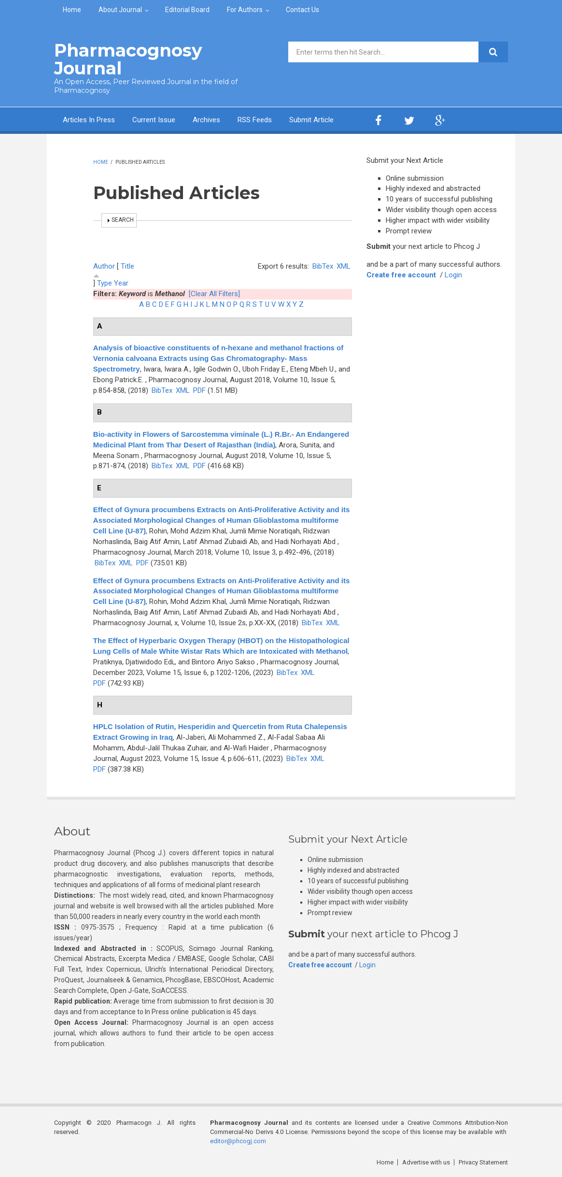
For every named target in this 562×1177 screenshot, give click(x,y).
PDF (199, 390)
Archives (206, 119)
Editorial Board (187, 10)
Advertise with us (426, 1162)
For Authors (245, 10)
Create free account (401, 275)
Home (72, 10)
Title (127, 266)
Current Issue (153, 119)
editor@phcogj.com (238, 1141)
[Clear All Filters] (214, 293)
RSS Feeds (255, 119)
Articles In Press (89, 119)
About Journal (120, 10)
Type (104, 283)
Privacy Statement (483, 1162)
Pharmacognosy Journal (128, 59)
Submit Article (311, 119)
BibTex (322, 266)
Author (104, 266)
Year (121, 283)
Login (453, 275)
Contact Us (302, 10)
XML (344, 266)
